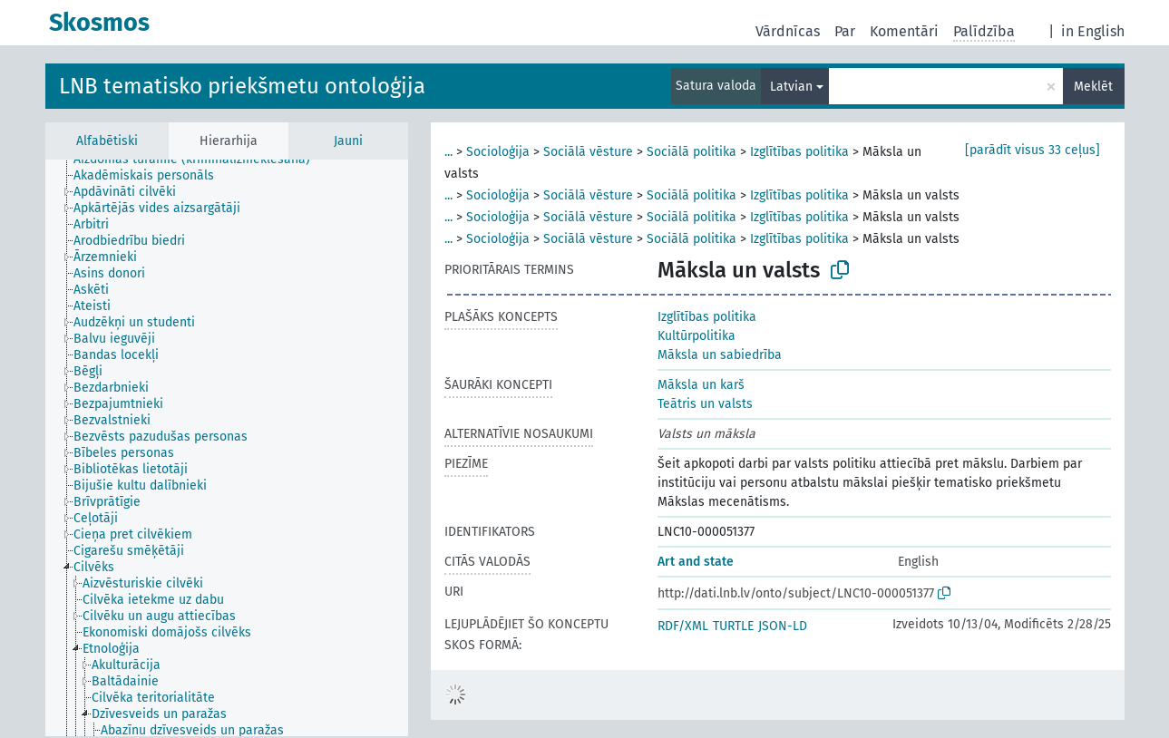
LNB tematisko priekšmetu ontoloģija (242, 86)
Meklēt (1093, 86)
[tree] (226, 448)
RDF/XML (683, 626)
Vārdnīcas (787, 31)
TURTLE (733, 626)
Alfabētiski (107, 141)
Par (844, 31)
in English (1093, 31)
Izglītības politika (799, 152)
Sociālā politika (691, 152)
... (448, 152)
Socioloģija (498, 152)
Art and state (696, 561)
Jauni (348, 141)
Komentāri (904, 31)
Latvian (791, 86)
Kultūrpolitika (696, 336)
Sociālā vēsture (588, 152)
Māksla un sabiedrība (720, 355)
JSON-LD (782, 626)
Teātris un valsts (705, 404)
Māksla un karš (701, 385)
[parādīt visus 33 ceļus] (1032, 150)
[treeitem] (199, 159)
